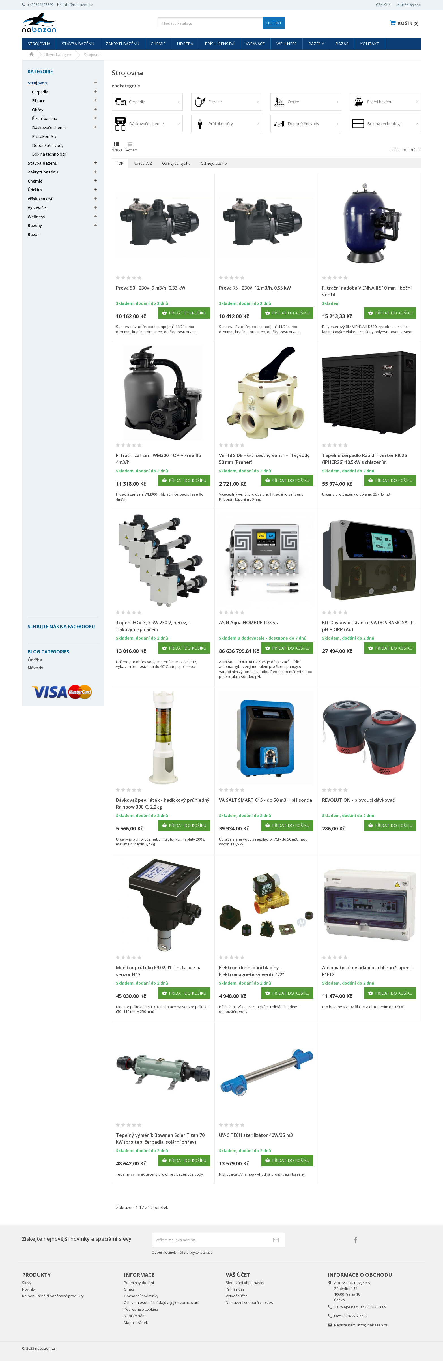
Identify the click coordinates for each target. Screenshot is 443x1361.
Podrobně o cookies (141, 1309)
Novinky (29, 1289)
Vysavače (255, 43)
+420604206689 (373, 1306)
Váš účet (238, 1274)
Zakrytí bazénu (122, 43)
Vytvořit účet (236, 1295)
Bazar (342, 43)
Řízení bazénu (44, 118)
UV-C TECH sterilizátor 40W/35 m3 (256, 1135)
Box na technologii (49, 154)
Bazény (316, 43)
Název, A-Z (143, 163)
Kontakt (369, 43)
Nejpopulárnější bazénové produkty (53, 1295)
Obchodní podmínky (141, 1295)
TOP (119, 163)
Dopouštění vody (47, 145)
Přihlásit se (235, 1289)
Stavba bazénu (78, 43)
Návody (35, 667)
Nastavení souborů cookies (249, 1302)
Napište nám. (135, 1315)
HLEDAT (274, 22)
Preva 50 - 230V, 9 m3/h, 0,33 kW (150, 288)
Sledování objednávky (245, 1282)
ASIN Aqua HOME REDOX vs (248, 623)
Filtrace (38, 100)
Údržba (185, 43)
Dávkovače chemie (49, 127)
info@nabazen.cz (372, 1325)
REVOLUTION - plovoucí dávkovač (358, 800)
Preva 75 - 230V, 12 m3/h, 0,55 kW (255, 288)
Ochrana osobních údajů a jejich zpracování (161, 1302)
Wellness (286, 43)
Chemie (158, 43)
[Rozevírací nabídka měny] (384, 4)
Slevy (26, 1282)
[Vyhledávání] (221, 23)
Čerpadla (40, 92)
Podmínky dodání (139, 1282)
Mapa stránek (136, 1322)
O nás (129, 1289)
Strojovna (39, 43)
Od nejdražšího (214, 163)
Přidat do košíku (184, 313)
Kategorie (40, 71)
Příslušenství (219, 43)
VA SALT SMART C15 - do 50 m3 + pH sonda (265, 800)
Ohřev (37, 109)
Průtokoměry (44, 136)
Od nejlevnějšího (176, 163)
